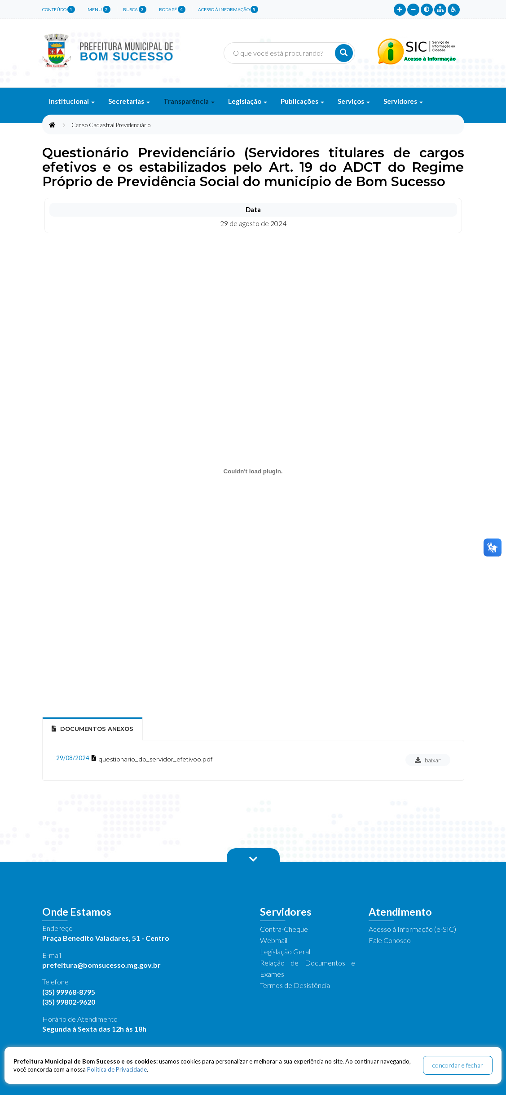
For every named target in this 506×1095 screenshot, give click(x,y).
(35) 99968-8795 (68, 992)
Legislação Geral (285, 951)
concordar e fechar (457, 1065)
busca (134, 9)
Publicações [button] (302, 101)
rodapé (172, 9)
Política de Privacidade (117, 1069)
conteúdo (58, 9)
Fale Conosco (390, 940)
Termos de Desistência (295, 985)
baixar (428, 760)
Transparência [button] (189, 101)
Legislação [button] (247, 101)
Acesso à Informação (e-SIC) (412, 929)
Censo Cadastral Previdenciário (110, 125)
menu (99, 9)
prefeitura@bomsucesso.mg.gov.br (101, 965)
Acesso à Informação (228, 9)
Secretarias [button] (129, 101)
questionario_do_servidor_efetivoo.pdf (155, 759)
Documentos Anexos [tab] (92, 728)
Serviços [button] (354, 101)
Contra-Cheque (284, 929)
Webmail (273, 940)
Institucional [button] (72, 101)
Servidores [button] (403, 101)
